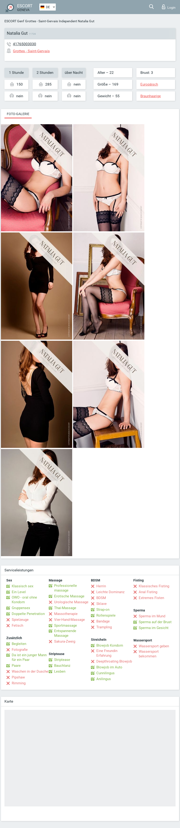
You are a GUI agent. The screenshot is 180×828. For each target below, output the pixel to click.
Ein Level (19, 592)
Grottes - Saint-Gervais (41, 21)
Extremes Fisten (151, 598)
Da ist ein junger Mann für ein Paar (29, 657)
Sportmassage (65, 625)
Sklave (101, 604)
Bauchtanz (62, 665)
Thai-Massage (65, 608)
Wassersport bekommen (149, 653)
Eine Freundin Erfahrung (106, 653)
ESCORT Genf (14, 21)
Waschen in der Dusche (30, 671)
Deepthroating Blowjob (114, 661)
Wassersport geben (154, 646)
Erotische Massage (69, 596)
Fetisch (17, 625)
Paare (16, 665)
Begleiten (19, 644)
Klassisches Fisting (154, 586)
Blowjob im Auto (109, 667)
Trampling (104, 627)
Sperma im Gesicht (154, 628)
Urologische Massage (71, 602)
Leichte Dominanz (110, 592)
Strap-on (102, 609)
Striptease (62, 660)
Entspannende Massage (65, 633)
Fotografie (20, 650)
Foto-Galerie (18, 114)
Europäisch (149, 84)
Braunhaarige (150, 96)
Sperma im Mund (152, 616)
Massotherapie (66, 614)
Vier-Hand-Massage (69, 620)
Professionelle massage (65, 588)
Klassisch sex (22, 586)
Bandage (103, 621)
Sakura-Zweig (64, 641)
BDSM (101, 598)
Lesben (59, 671)
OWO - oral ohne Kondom (24, 599)
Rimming (19, 683)
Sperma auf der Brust (155, 622)
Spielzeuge (20, 620)
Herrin (101, 586)
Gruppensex (21, 608)
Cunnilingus (105, 673)
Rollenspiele (106, 615)
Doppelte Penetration (28, 614)
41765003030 (24, 44)
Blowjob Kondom (109, 645)
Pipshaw (18, 677)
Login (169, 6)
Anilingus (103, 679)
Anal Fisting (148, 592)
